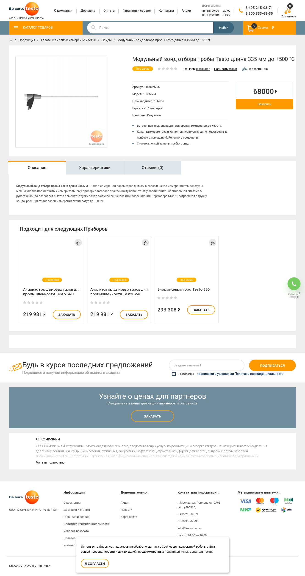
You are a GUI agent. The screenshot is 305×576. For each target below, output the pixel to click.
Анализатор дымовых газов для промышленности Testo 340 (51, 291)
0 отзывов (203, 69)
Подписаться (272, 365)
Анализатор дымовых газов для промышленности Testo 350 (119, 291)
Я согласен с (227, 374)
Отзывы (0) (152, 167)
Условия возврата (76, 531)
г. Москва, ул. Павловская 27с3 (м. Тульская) (198, 505)
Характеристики (95, 167)
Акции (125, 502)
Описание (37, 167)
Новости (126, 509)
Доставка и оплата (77, 509)
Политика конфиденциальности (86, 524)
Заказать (264, 104)
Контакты (70, 545)
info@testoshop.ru (189, 528)
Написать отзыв (225, 69)
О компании (72, 502)
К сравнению (255, 69)
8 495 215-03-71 (259, 8)
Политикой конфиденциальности (188, 551)
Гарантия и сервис (76, 517)
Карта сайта (129, 517)
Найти (223, 28)
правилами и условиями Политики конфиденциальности (240, 374)
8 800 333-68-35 (259, 13)
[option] (61, 101)
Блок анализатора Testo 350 (184, 289)
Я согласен (95, 563)
